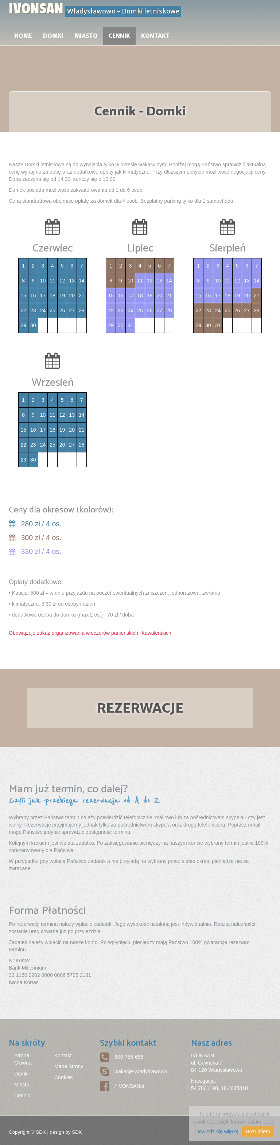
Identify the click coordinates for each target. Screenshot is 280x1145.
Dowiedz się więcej (216, 1131)
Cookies (63, 1077)
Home (23, 35)
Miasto (86, 35)
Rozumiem (258, 1131)
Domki (53, 35)
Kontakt (155, 35)
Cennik (119, 35)
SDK (41, 1132)
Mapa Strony (68, 1066)
